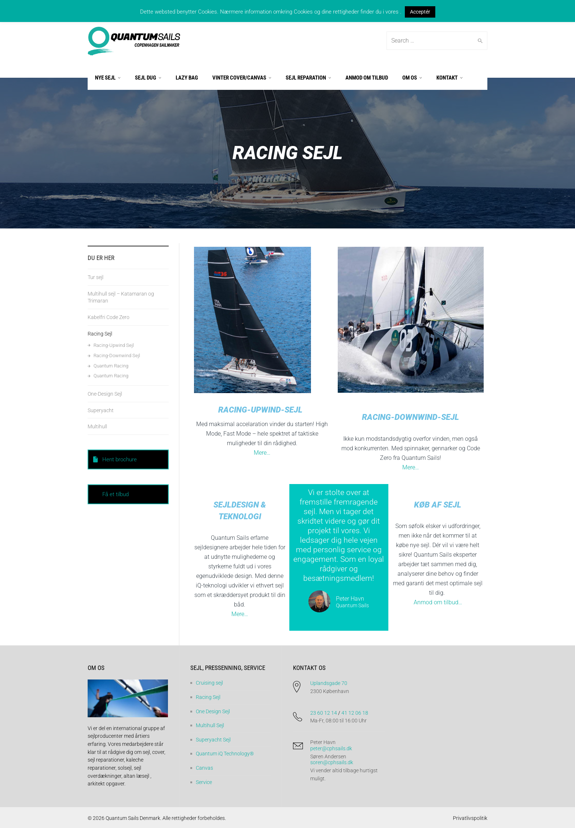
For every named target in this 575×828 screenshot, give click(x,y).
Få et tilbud (115, 494)
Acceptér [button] (420, 12)
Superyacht (101, 410)
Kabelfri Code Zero (108, 317)
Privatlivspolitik (470, 818)
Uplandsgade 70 (328, 683)
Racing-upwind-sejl (260, 409)
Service (204, 782)
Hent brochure (115, 459)
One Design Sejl (213, 711)
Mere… (262, 452)
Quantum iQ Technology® (225, 753)
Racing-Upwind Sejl (114, 345)
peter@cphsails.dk (331, 748)
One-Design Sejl (105, 394)
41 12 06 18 (354, 713)
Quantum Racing (111, 366)
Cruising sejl (209, 683)
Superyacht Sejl (213, 740)
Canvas (204, 768)
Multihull (97, 426)
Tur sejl (95, 277)
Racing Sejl (100, 334)
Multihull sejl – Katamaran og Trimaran (121, 297)
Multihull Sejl (210, 725)
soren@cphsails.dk (331, 762)
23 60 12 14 (323, 713)
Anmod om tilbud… (438, 602)
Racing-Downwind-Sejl (410, 417)
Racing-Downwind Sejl (117, 355)
